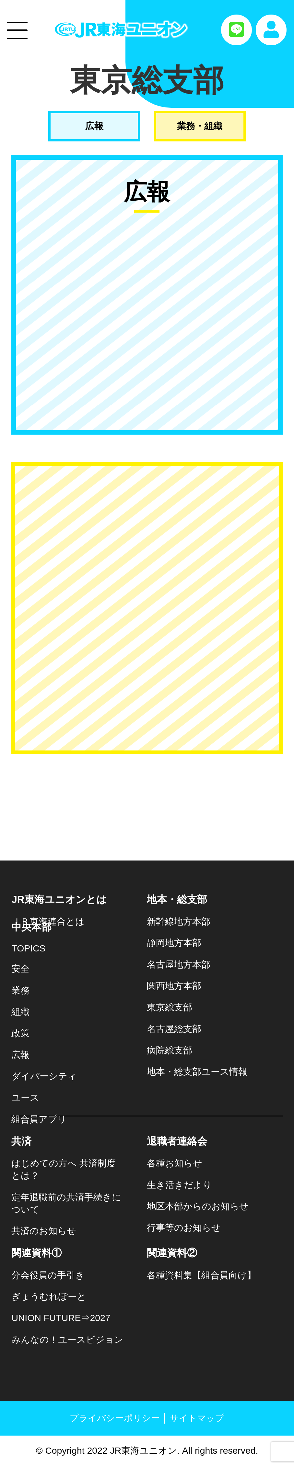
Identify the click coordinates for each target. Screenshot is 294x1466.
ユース (25, 1097)
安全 (20, 968)
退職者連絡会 (177, 1141)
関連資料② (172, 1253)
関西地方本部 (174, 986)
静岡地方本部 (174, 943)
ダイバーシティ (44, 1076)
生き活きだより (179, 1185)
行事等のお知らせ (184, 1227)
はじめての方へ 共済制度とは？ (63, 1169)
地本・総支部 (177, 899)
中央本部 (31, 927)
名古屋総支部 (174, 1029)
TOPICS (28, 948)
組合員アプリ (39, 1119)
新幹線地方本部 (178, 921)
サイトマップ (197, 1418)
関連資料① (36, 1253)
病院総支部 (169, 1050)
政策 (20, 1033)
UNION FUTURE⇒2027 (60, 1318)
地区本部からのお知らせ (198, 1206)
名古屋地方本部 (178, 964)
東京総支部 (169, 1007)
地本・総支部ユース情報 (197, 1071)
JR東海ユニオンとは (59, 899)
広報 (94, 126)
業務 (20, 990)
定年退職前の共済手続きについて (66, 1203)
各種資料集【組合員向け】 (201, 1275)
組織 (20, 1011)
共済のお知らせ (43, 1231)
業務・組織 (199, 126)
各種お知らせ (174, 1163)
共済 (21, 1141)
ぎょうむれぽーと (48, 1296)
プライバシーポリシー (115, 1418)
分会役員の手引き (48, 1275)
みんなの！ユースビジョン (67, 1339)
